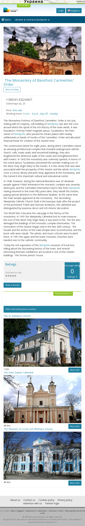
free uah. (17, 110)
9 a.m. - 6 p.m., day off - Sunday (40, 113)
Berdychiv (52, 123)
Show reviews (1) (63, 293)
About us (15, 500)
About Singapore (17, 511)
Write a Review (12, 285)
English (74, 10)
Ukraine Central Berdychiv (32, 19)
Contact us (29, 500)
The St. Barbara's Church (17, 315)
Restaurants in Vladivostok (36, 511)
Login (60, 10)
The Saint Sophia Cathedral (18, 372)
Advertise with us (32, 503)
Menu (6, 19)
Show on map (12, 89)
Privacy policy (65, 500)
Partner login (52, 503)
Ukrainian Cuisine (56, 511)
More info (75, 370)
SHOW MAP (24, 5)
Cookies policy (46, 500)
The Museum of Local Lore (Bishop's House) (28, 429)
